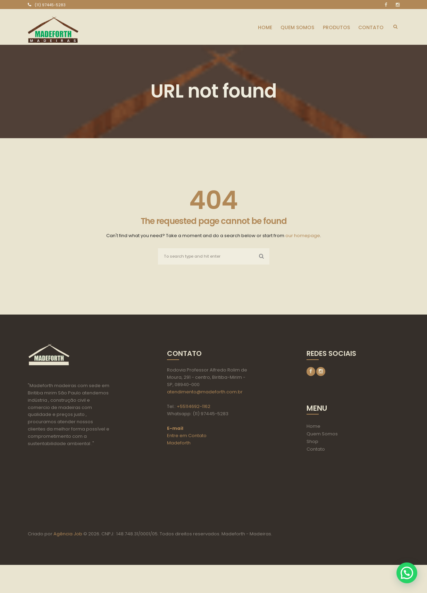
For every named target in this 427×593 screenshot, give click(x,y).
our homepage (302, 235)
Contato (316, 450)
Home (313, 427)
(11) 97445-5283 (50, 5)
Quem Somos (322, 435)
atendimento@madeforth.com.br (205, 392)
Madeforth (179, 443)
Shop (312, 443)
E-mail (175, 429)
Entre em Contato (187, 436)
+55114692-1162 (193, 407)
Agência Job (67, 562)
